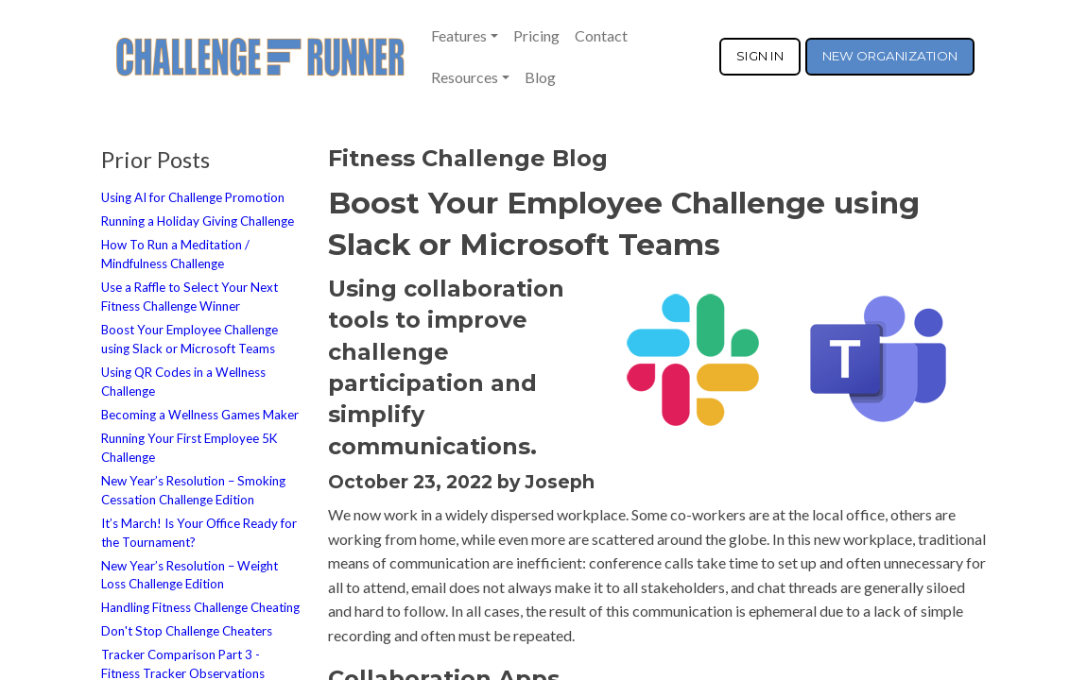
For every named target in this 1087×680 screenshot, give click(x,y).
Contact (601, 35)
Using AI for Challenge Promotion (193, 197)
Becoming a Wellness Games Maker (200, 414)
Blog (540, 77)
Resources (464, 77)
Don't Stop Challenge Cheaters (186, 630)
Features (459, 35)
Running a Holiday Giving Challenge (197, 221)
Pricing (536, 35)
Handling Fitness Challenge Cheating (200, 607)
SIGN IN (760, 55)
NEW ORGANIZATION (890, 55)
